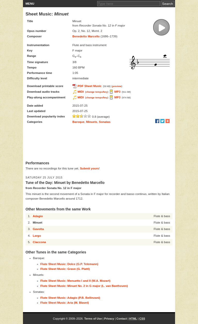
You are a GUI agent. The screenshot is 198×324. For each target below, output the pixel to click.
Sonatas (105, 121)
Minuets (91, 121)
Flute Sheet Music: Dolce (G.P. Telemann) (69, 264)
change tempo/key (97, 91)
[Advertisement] (99, 143)
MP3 (117, 91)
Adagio (38, 216)
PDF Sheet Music (90, 86)
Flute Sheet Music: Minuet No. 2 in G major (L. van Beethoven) (84, 285)
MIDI (81, 91)
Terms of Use (93, 318)
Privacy (109, 318)
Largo (37, 235)
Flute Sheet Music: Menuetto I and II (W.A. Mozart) (75, 280)
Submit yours (89, 168)
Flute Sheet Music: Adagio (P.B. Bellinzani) (70, 297)
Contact (122, 318)
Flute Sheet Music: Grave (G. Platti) (65, 268)
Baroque (78, 121)
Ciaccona (39, 242)
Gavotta (38, 229)
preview (116, 86)
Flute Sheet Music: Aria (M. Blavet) (64, 302)
